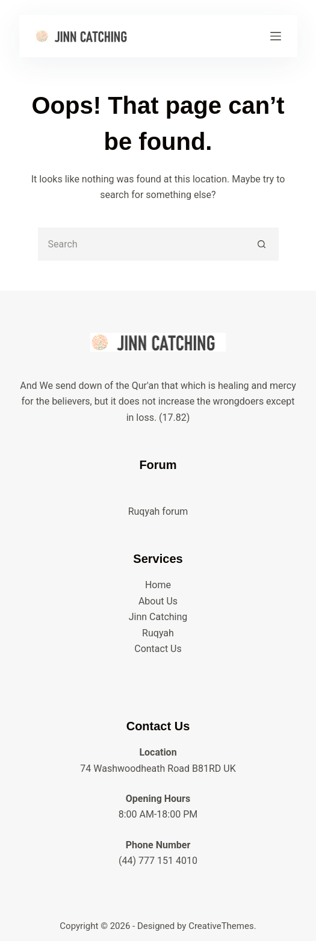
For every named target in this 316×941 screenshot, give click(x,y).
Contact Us (158, 648)
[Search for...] (142, 244)
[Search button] (262, 244)
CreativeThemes (221, 926)
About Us (158, 601)
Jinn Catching (158, 617)
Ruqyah (158, 633)
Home (158, 585)
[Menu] (275, 36)
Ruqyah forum (158, 511)
